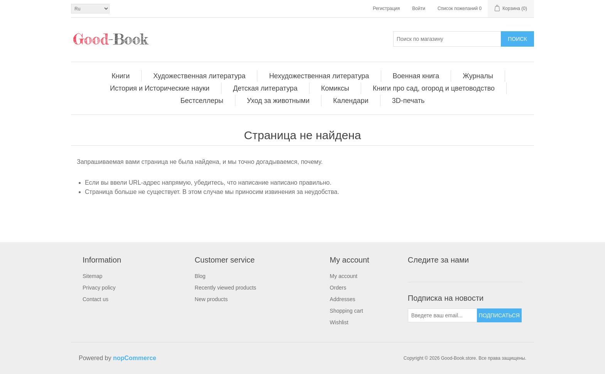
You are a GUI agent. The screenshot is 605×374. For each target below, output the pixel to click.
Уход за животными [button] (278, 100)
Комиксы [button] (335, 88)
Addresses (342, 299)
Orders (338, 288)
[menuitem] (121, 76)
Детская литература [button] (265, 88)
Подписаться (499, 315)
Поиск (517, 39)
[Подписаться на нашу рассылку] (442, 315)
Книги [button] (121, 76)
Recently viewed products (226, 288)
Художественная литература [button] (199, 76)
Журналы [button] (478, 76)
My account (344, 276)
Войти (418, 8)
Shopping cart (346, 311)
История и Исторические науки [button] (160, 88)
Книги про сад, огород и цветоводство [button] (434, 88)
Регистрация (386, 8)
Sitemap (92, 276)
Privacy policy (99, 288)
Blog (200, 276)
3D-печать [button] (408, 100)
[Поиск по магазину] (447, 39)
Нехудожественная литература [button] (319, 76)
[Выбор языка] (90, 8)
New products (211, 299)
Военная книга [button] (416, 76)
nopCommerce (134, 358)
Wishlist (339, 322)
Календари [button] (350, 100)
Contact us (95, 299)
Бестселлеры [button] (202, 100)
